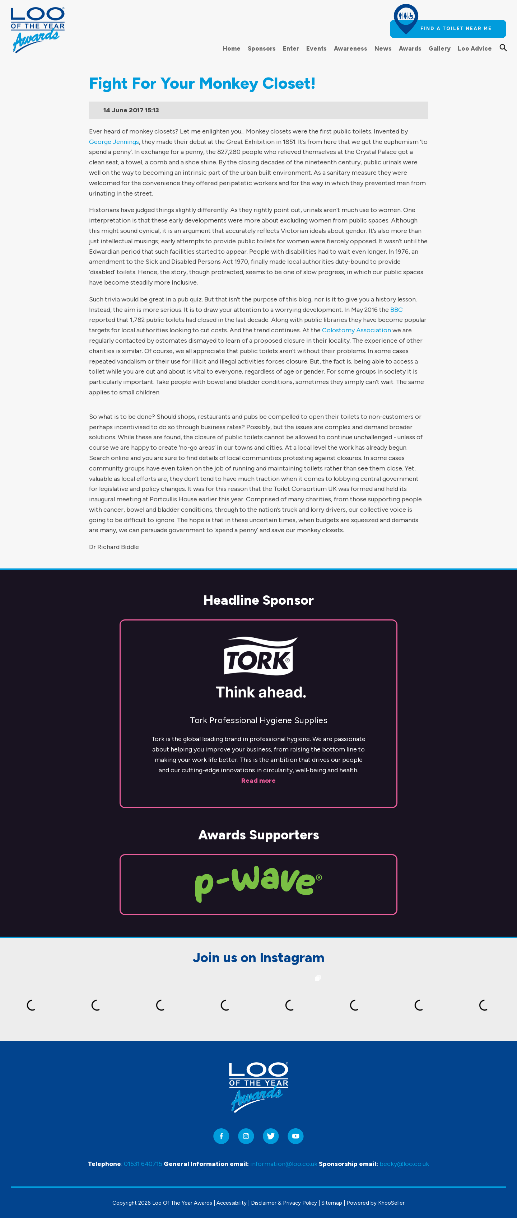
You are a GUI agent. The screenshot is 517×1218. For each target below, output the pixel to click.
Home (232, 48)
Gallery (440, 48)
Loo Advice (475, 48)
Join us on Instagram (259, 957)
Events (316, 48)
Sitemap (331, 1203)
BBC (396, 310)
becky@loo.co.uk (404, 1164)
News (383, 48)
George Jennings (114, 142)
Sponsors (262, 48)
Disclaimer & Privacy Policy (284, 1203)
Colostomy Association (356, 330)
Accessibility (231, 1203)
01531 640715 (143, 1164)
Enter (291, 48)
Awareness (350, 48)
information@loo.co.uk (283, 1164)
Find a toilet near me (456, 28)
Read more (258, 780)
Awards (410, 48)
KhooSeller (391, 1203)
